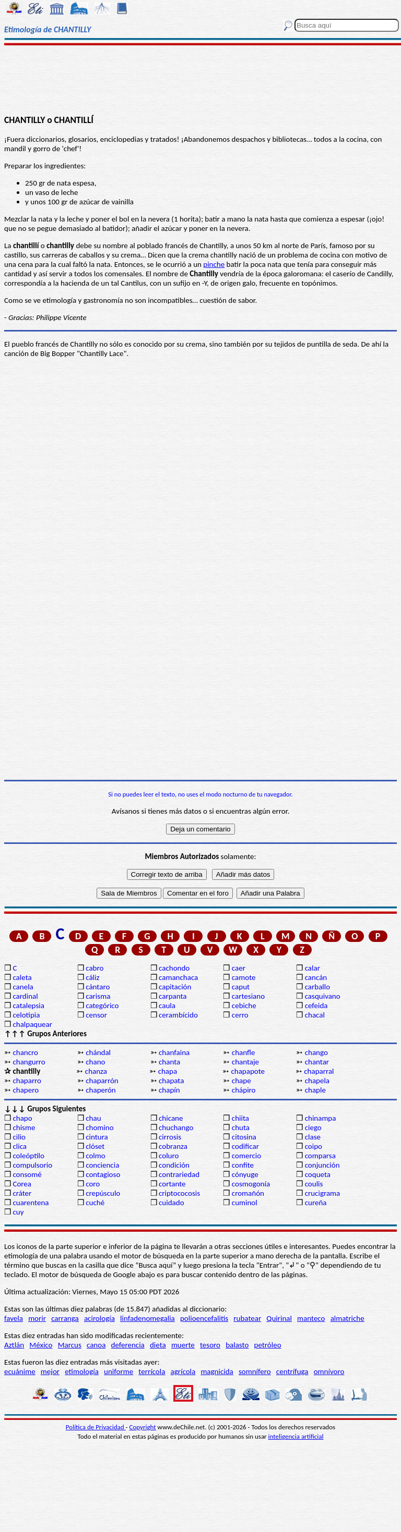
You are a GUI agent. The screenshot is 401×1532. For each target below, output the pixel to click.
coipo (313, 1146)
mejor (50, 1371)
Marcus (69, 1345)
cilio (19, 1137)
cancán (316, 977)
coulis (314, 1183)
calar (312, 968)
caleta (22, 977)
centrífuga (292, 1371)
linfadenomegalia (147, 1318)
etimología (82, 1371)
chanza (96, 1071)
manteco (311, 1318)
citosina (244, 1137)
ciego (313, 1127)
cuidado (171, 1202)
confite (243, 1165)
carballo (318, 986)
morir (37, 1318)
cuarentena (31, 1202)
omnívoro (329, 1371)
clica (20, 1146)
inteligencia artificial (296, 1436)
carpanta (172, 996)
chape (241, 1080)
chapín (169, 1090)
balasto (237, 1345)
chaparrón (102, 1080)
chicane (171, 1118)
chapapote (248, 1071)
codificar (245, 1146)
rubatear (247, 1318)
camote (244, 977)
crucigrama (322, 1193)
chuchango (176, 1127)
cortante (172, 1183)
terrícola (151, 1371)
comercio (246, 1155)
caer (238, 968)
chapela (317, 1080)
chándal (98, 1052)
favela (13, 1318)
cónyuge (245, 1174)
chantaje (245, 1062)
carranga (65, 1318)
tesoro (210, 1345)
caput (241, 986)
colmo (95, 1155)
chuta (241, 1127)
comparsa (320, 1155)
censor (96, 1015)
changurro (29, 1062)
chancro (25, 1052)
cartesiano (248, 996)
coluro (169, 1155)
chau (93, 1118)
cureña (316, 1202)
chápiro (244, 1090)
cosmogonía (251, 1183)
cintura (97, 1137)
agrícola (183, 1371)
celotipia (26, 1015)
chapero (26, 1090)
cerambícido (178, 1015)
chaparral (319, 1071)
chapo (22, 1118)
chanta (169, 1062)
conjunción (322, 1165)
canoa (96, 1345)
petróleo (267, 1345)
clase (313, 1137)
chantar (317, 1062)
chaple (315, 1090)
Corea (22, 1183)
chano (95, 1062)
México (40, 1345)
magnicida (216, 1371)
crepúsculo (103, 1193)
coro (93, 1183)
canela (23, 986)
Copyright (142, 1427)
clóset (95, 1146)
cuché (95, 1202)
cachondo (174, 968)
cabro (94, 968)
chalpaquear (32, 1024)
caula (167, 1005)
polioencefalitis (204, 1318)
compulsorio (32, 1165)
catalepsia (28, 1005)
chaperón (101, 1090)
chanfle (243, 1052)
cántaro (98, 986)
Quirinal (279, 1318)
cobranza (173, 1146)
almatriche (347, 1318)
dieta (158, 1345)
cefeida (316, 1005)
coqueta (318, 1174)
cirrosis (170, 1137)
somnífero (255, 1371)
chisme (24, 1127)
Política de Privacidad (96, 1427)
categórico (102, 1005)
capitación (175, 986)
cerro (240, 1015)
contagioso (103, 1174)
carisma (98, 996)
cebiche (244, 1005)
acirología (99, 1318)
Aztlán (14, 1345)
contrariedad (179, 1174)
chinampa (320, 1118)
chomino (99, 1127)
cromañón (248, 1193)
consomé (27, 1174)
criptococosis (179, 1193)
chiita (240, 1118)
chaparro (27, 1080)
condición (174, 1165)
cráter (22, 1193)
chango (316, 1052)
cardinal (25, 996)
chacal (315, 1015)
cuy (18, 1212)
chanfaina (174, 1052)
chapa (167, 1071)
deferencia (128, 1345)
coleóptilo (28, 1155)
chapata (171, 1080)
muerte (183, 1345)
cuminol (244, 1202)
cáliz (92, 977)
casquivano (322, 996)
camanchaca (178, 977)
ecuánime (20, 1371)
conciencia (102, 1165)
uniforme (118, 1371)
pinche (214, 264)
